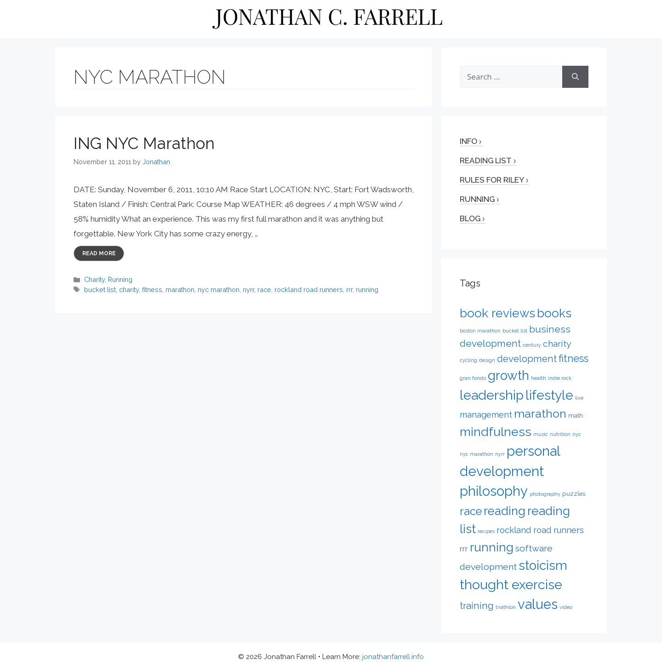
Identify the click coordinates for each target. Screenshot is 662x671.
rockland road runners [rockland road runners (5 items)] (540, 530)
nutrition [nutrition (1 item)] (560, 434)
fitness (152, 289)
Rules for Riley (492, 179)
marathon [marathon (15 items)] (540, 413)
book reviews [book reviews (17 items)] (497, 313)
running (367, 289)
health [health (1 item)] (538, 378)
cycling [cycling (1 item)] (468, 360)
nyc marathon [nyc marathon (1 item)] (476, 454)
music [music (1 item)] (540, 434)
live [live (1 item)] (579, 398)
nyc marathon (219, 289)
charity (129, 289)
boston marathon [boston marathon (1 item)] (480, 330)
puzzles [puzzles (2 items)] (573, 493)
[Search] (575, 77)
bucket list (100, 289)
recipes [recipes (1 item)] (486, 531)
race (264, 289)
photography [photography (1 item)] (545, 494)
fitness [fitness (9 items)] (573, 358)
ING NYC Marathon (144, 143)
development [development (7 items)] (527, 358)
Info (468, 141)
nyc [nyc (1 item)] (576, 434)
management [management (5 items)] (486, 414)
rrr (349, 289)
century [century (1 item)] (532, 345)
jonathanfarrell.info (393, 657)
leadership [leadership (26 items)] (492, 395)
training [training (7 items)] (477, 605)
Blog (470, 218)
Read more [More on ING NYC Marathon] (99, 253)
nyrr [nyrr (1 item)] (500, 454)
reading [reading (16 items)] (504, 511)
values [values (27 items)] (538, 604)
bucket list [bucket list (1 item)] (514, 330)
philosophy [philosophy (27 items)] (494, 491)
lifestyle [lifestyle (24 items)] (549, 395)
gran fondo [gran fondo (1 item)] (473, 378)
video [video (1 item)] (565, 607)
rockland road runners (308, 289)
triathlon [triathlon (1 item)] (506, 607)
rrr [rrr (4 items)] (464, 548)
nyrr (248, 289)
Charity (94, 279)
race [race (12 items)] (471, 511)
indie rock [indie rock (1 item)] (559, 378)
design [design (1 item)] (487, 360)
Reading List (486, 160)
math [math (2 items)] (575, 415)
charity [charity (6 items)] (557, 343)
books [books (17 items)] (554, 313)
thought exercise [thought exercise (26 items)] (511, 584)
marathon (180, 289)
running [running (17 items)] (492, 547)
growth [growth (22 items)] (508, 375)
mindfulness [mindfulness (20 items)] (495, 431)
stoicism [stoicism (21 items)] (543, 565)
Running (120, 279)
